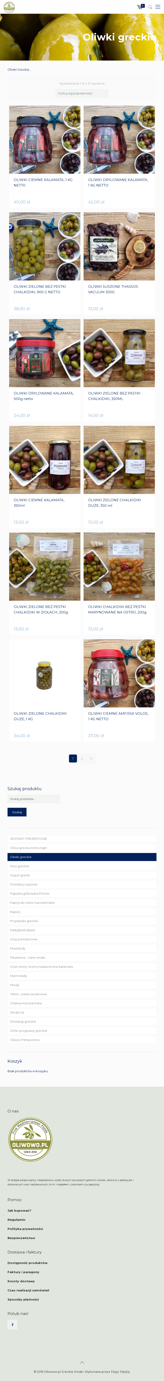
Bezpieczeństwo (21, 1238)
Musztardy (17, 948)
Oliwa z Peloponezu (25, 1040)
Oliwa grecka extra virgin (28, 848)
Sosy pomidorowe (23, 939)
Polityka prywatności (25, 1229)
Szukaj (17, 812)
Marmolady (18, 976)
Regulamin (16, 1219)
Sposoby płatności (23, 1299)
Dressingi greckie (23, 1021)
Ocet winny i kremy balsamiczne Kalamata (41, 966)
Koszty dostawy (21, 1281)
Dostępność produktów (28, 1263)
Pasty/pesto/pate (22, 930)
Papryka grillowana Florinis (29, 893)
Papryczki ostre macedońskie (32, 902)
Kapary (15, 912)
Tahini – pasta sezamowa (28, 994)
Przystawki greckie (24, 921)
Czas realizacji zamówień (28, 1290)
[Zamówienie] (82, 93)
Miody (14, 985)
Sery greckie (19, 866)
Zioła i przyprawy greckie (28, 1030)
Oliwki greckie (21, 857)
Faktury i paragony (23, 1272)
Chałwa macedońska (26, 1003)
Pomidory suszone (23, 884)
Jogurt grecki (20, 875)
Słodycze (17, 1012)
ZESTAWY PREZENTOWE (28, 838)
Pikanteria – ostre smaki (27, 957)
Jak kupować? (19, 1210)
